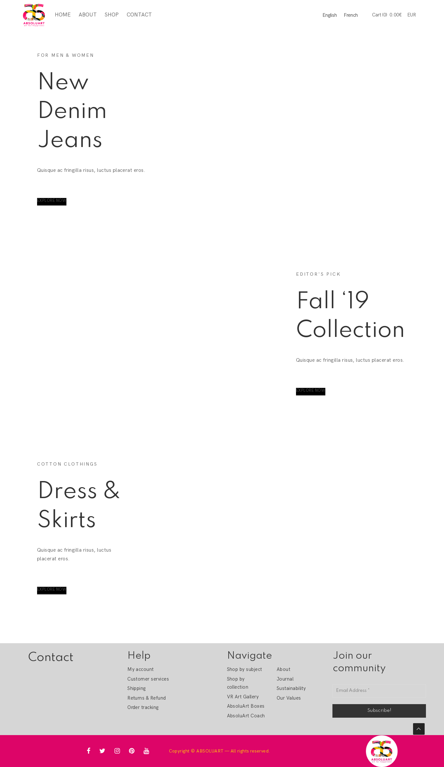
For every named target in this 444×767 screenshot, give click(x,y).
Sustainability (291, 688)
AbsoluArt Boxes (246, 706)
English (329, 15)
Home (63, 15)
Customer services (148, 679)
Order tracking (143, 707)
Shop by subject (244, 669)
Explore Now (51, 200)
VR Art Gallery (243, 697)
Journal (285, 679)
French (351, 15)
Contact (139, 15)
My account (140, 669)
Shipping (136, 688)
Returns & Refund (146, 698)
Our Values (289, 698)
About (87, 15)
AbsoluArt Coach (246, 716)
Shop (111, 15)
